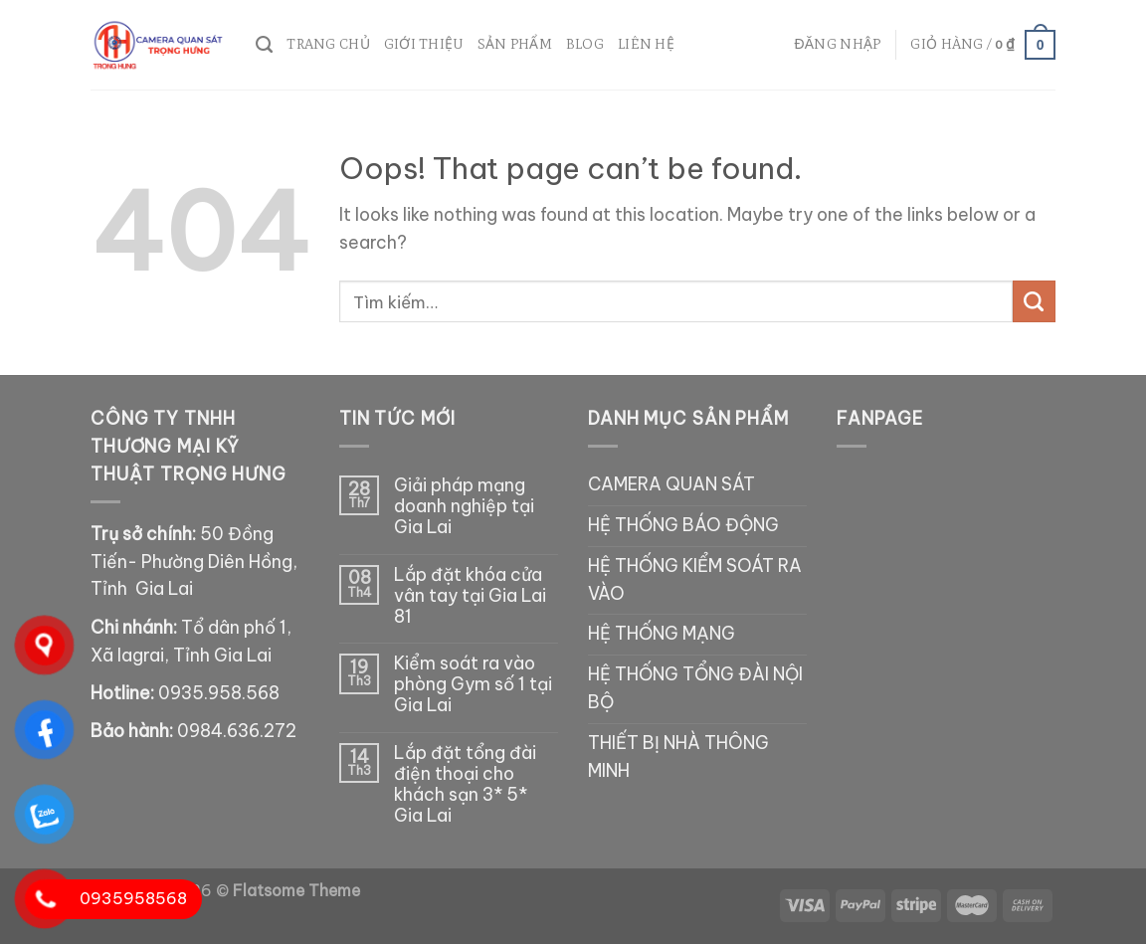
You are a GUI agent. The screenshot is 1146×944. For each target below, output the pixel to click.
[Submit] (1034, 302)
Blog (585, 44)
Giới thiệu (424, 44)
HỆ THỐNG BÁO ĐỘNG (683, 525)
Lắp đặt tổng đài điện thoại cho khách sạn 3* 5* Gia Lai (465, 785)
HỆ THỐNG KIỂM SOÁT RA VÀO (695, 580)
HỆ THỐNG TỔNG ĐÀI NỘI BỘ (695, 688)
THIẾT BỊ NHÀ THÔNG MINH (678, 757)
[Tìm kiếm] (264, 45)
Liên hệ (646, 44)
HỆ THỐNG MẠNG (661, 634)
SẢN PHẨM (515, 44)
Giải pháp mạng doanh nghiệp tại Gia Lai (464, 506)
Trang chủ (328, 44)
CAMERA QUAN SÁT (671, 484)
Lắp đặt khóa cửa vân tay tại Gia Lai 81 (470, 596)
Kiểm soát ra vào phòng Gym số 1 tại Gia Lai (473, 685)
